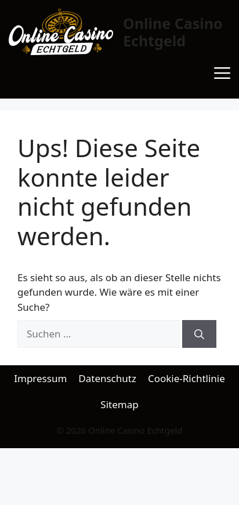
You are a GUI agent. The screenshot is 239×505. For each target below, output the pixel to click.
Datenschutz (107, 378)
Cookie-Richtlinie (186, 378)
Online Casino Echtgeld (173, 31)
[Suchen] (199, 334)
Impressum (40, 378)
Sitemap (119, 404)
